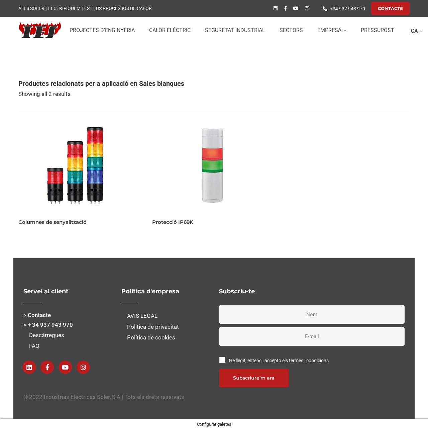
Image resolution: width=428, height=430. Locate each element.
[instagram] (307, 8)
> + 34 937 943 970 (48, 324)
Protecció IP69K (172, 222)
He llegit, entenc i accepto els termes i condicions (279, 360)
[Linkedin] (275, 8)
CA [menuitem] (414, 31)
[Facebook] (285, 8)
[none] (415, 30)
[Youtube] (296, 8)
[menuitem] (415, 30)
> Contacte (37, 315)
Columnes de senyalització (52, 222)
